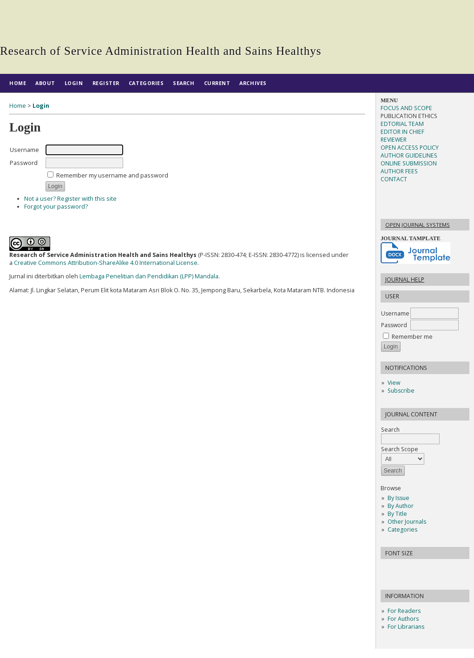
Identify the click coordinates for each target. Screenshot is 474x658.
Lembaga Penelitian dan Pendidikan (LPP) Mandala (148, 276)
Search (410, 434)
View (394, 383)
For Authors (403, 619)
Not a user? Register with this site (70, 199)
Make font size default (403, 569)
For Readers (404, 611)
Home (17, 82)
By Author (401, 506)
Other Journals (407, 522)
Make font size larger (418, 569)
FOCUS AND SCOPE (406, 108)
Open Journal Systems (417, 224)
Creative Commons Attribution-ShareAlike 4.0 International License (106, 263)
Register (105, 82)
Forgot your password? (56, 207)
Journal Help (404, 279)
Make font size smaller (389, 569)
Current (217, 82)
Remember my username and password (112, 175)
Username (395, 313)
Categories (402, 529)
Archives (252, 82)
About (45, 82)
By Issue (398, 498)
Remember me (412, 337)
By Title (397, 514)
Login (74, 82)
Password (394, 325)
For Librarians (406, 627)
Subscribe (401, 391)
